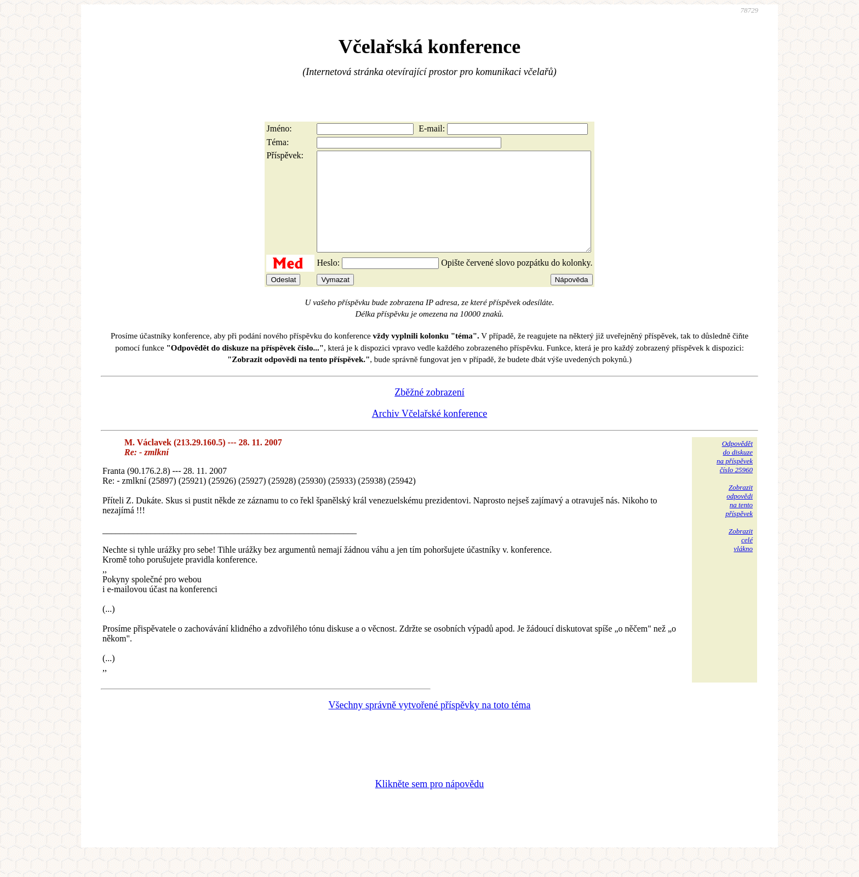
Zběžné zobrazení (429, 411)
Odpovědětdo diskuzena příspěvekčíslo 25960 (735, 476)
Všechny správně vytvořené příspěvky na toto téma (430, 724)
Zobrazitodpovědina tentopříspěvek (739, 520)
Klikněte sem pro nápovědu (429, 803)
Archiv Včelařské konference (430, 433)
